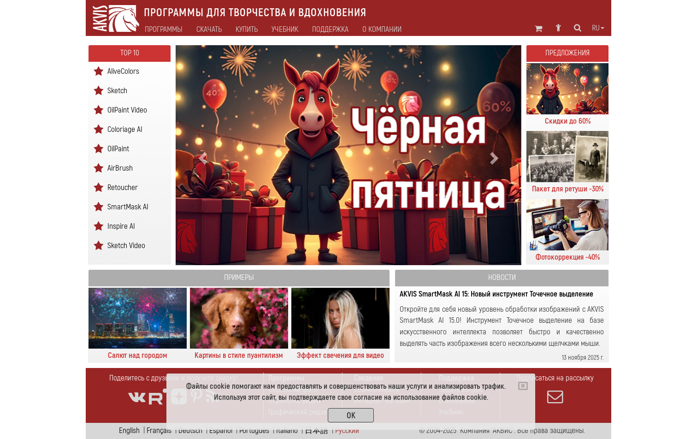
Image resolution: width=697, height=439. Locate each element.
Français (159, 430)
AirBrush (120, 167)
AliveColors (123, 71)
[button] (202, 155)
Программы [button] (164, 29)
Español (220, 430)
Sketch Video (126, 245)
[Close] (523, 386)
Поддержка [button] (330, 29)
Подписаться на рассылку (555, 388)
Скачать (209, 29)
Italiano (287, 430)
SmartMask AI (127, 206)
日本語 (316, 430)
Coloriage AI (124, 129)
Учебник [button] (285, 29)
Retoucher (122, 187)
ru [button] (598, 28)
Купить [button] (247, 29)
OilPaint (118, 148)
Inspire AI (121, 226)
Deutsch (190, 430)
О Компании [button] (382, 29)
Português (254, 430)
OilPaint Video (127, 109)
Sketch (117, 90)
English (129, 430)
